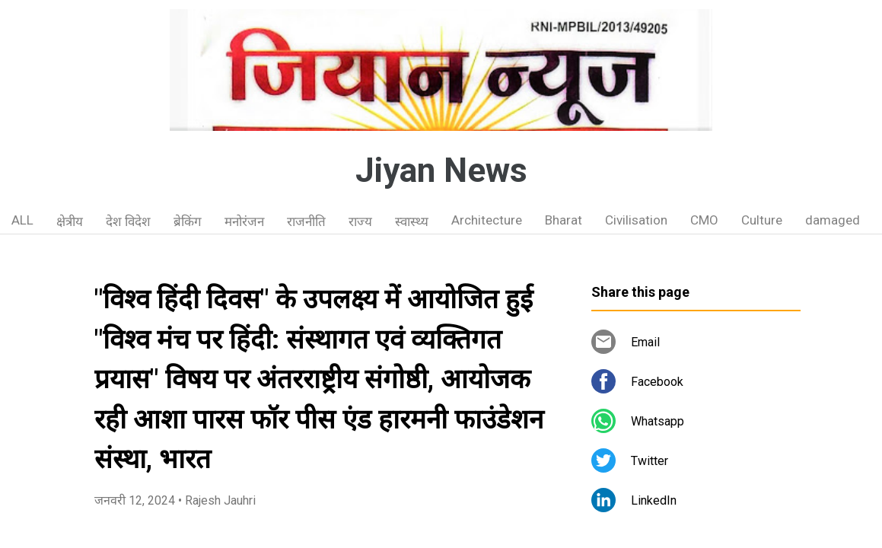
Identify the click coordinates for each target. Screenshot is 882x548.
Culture (761, 220)
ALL (22, 220)
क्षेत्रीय (69, 221)
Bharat (563, 220)
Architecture (486, 220)
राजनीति (306, 221)
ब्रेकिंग (188, 221)
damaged (832, 220)
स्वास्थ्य (411, 221)
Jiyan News (441, 170)
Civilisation (636, 220)
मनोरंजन (244, 221)
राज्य (360, 221)
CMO (704, 220)
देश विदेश (128, 221)
